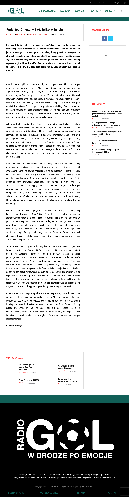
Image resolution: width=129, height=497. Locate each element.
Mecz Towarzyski (98, 127)
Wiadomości (32, 34)
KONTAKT (113, 492)
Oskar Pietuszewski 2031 (29, 380)
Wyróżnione (43, 34)
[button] (121, 11)
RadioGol (53, 34)
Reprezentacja (21, 34)
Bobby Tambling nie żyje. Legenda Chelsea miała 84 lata (106, 150)
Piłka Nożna (10, 34)
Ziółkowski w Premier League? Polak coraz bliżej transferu (107, 132)
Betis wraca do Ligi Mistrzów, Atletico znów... (68, 380)
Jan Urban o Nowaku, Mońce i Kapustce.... (66, 367)
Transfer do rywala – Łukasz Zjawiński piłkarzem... (27, 367)
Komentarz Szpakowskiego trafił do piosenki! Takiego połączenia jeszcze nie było (107, 113)
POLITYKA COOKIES (48, 492)
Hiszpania (61, 384)
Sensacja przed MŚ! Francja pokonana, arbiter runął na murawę (106, 124)
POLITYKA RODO (16, 492)
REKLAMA (80, 492)
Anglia (94, 136)
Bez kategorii (23, 372)
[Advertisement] (48, 339)
